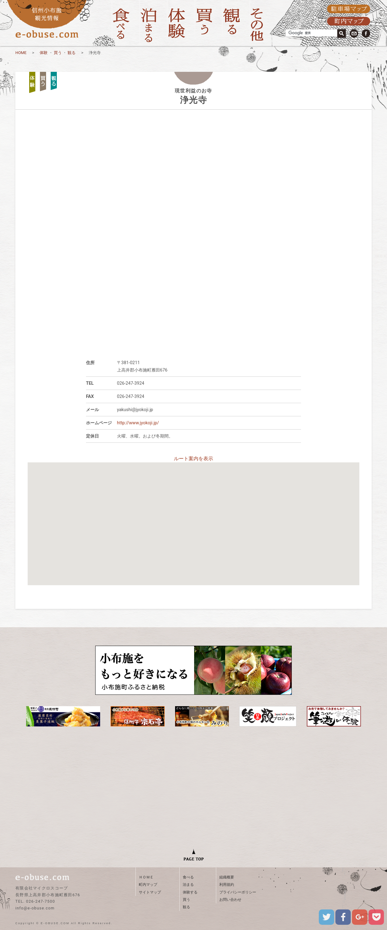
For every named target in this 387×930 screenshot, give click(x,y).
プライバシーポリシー (237, 892)
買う (58, 52)
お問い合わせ (230, 899)
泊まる (188, 884)
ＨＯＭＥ (146, 877)
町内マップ (148, 884)
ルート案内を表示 (193, 458)
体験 (44, 52)
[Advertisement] (193, 301)
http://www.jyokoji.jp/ (138, 423)
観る (72, 52)
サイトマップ (150, 892)
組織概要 (226, 877)
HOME (20, 52)
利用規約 (226, 884)
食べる (188, 877)
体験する (190, 892)
